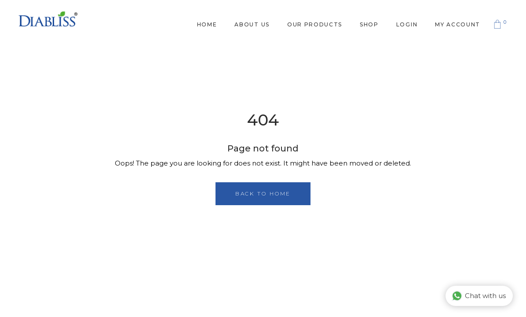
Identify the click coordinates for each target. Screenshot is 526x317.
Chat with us (479, 296)
